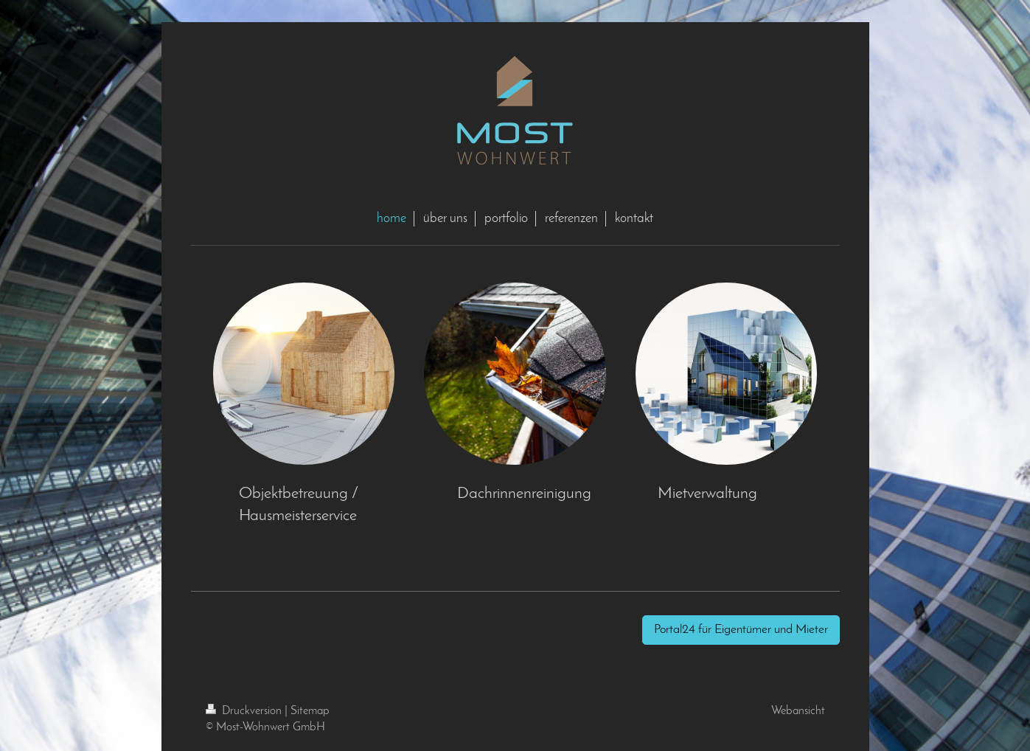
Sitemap (310, 711)
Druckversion (245, 711)
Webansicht (798, 711)
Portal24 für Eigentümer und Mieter (741, 629)
